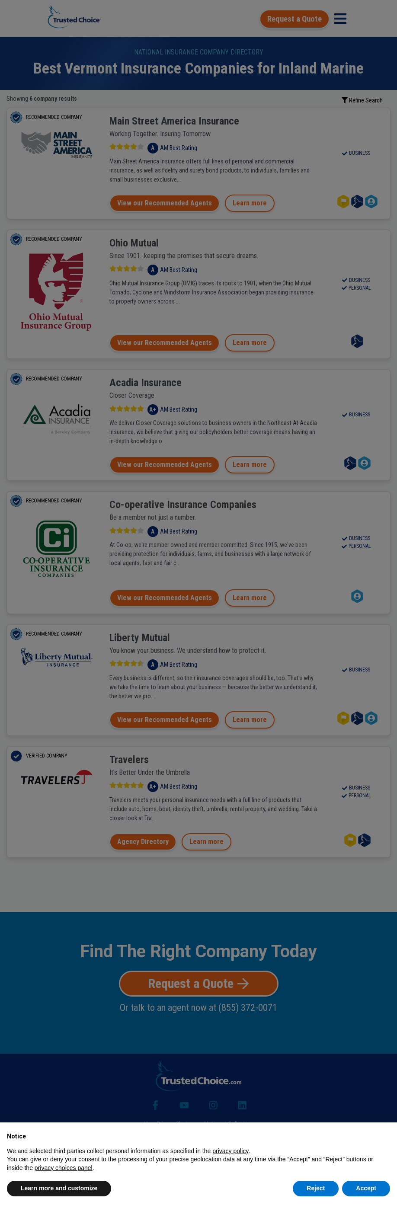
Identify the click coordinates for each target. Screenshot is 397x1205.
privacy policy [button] (230, 1150)
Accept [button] (366, 1188)
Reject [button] (316, 1188)
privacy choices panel (64, 1167)
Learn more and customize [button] (59, 1188)
